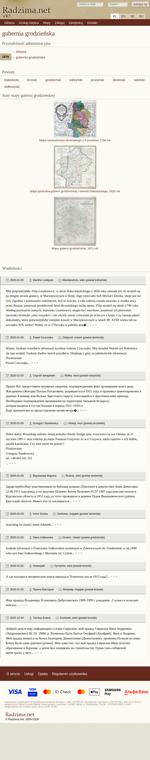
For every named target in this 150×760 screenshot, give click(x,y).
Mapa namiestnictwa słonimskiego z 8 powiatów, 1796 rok (75, 138)
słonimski (119, 80)
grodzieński (53, 80)
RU (141, 16)
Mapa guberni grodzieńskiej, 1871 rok (75, 247)
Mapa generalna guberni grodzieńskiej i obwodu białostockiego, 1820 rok (75, 189)
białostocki (11, 80)
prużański (97, 80)
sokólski (139, 80)
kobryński (75, 80)
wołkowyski (12, 86)
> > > (93, 325)
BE (132, 16)
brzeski (32, 80)
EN (124, 16)
